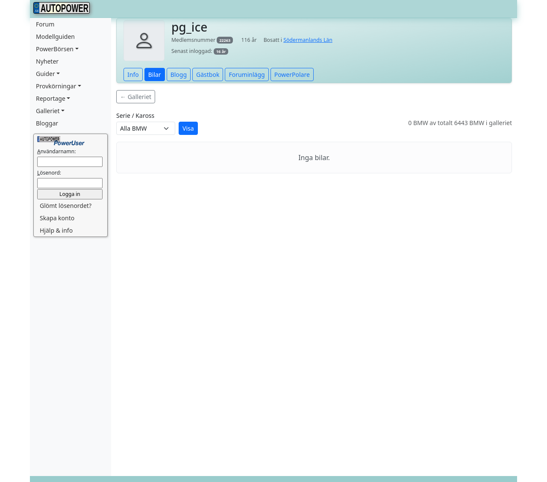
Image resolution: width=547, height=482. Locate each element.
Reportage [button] (50, 98)
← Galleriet (135, 97)
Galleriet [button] (48, 111)
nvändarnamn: (56, 151)
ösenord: (49, 172)
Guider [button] (45, 74)
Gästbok (207, 74)
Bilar (154, 74)
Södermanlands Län (307, 40)
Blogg (179, 74)
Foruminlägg (247, 74)
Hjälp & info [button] (56, 230)
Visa (188, 128)
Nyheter (47, 61)
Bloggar (47, 123)
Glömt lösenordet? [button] (65, 206)
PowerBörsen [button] (55, 49)
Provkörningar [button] (56, 86)
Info (133, 74)
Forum (45, 24)
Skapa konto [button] (57, 218)
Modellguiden (55, 36)
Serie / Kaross (135, 115)
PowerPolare (292, 74)
